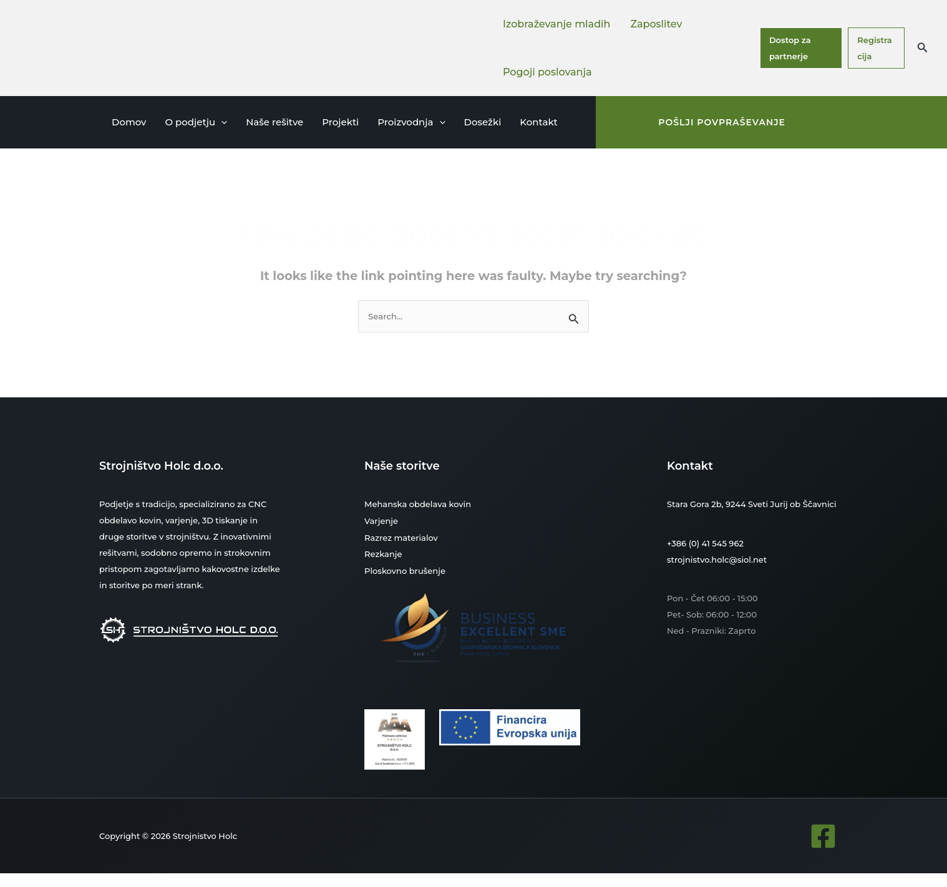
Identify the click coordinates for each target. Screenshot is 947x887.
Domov (129, 122)
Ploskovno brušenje (404, 569)
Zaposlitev (656, 24)
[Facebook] (823, 833)
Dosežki (483, 122)
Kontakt (539, 122)
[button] (922, 48)
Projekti (340, 122)
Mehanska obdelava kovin (417, 504)
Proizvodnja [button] (411, 122)
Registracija (874, 48)
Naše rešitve (274, 122)
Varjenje (381, 520)
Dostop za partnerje (790, 48)
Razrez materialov (401, 536)
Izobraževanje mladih (556, 24)
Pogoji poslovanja (547, 72)
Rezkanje (383, 553)
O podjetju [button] (196, 122)
